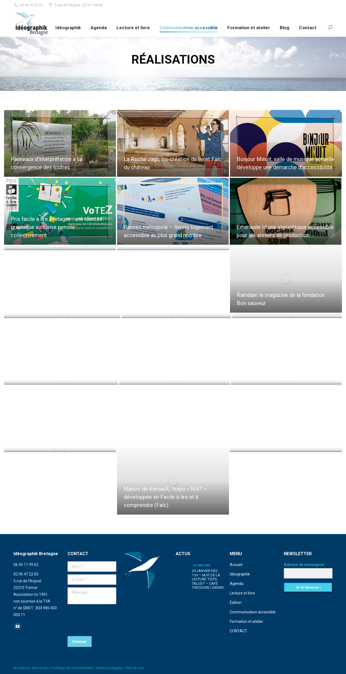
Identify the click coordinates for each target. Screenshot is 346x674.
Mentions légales (109, 668)
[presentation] (109, 620)
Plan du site (135, 668)
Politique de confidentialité (72, 668)
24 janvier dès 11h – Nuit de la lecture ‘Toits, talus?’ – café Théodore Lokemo (208, 579)
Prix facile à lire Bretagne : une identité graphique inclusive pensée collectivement (56, 227)
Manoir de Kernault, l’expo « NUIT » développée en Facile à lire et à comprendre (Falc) (165, 497)
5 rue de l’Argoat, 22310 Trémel (75, 5)
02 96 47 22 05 (28, 5)
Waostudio (40, 668)
